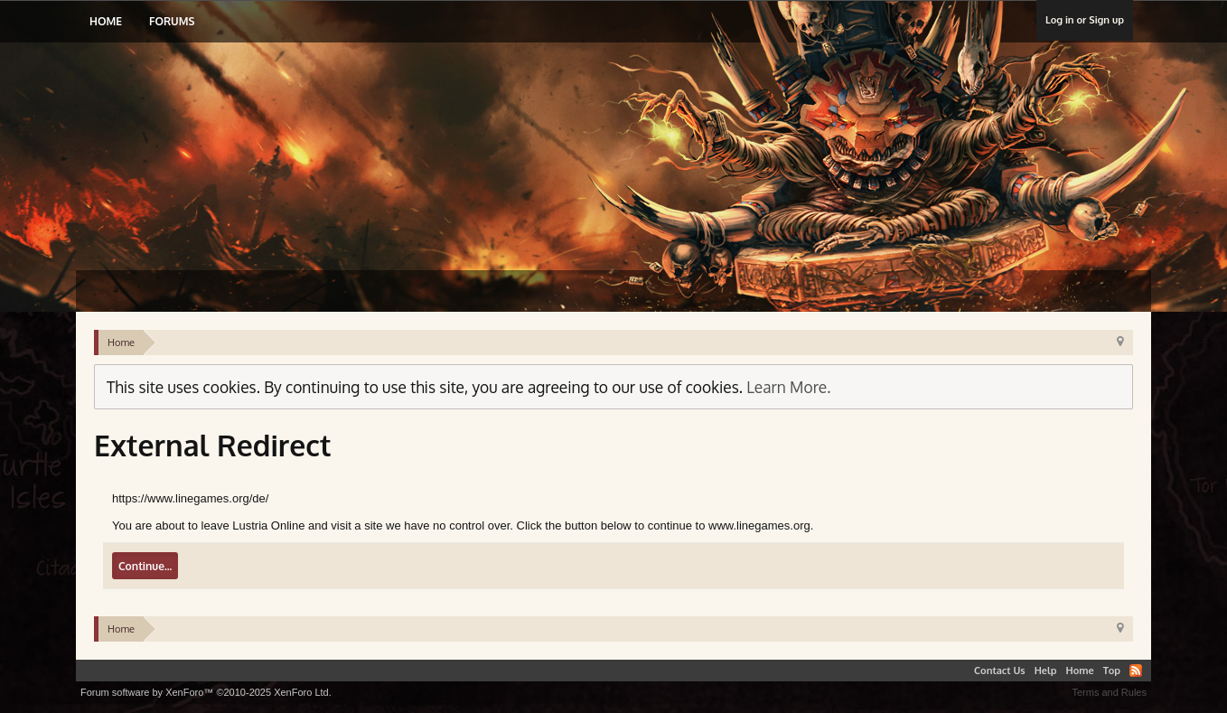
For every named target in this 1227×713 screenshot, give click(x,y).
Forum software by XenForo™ (206, 692)
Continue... (145, 566)
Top (1111, 670)
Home (105, 21)
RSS (1135, 670)
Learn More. (788, 387)
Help (1046, 670)
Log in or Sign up (1084, 20)
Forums (171, 21)
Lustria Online (268, 139)
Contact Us (1000, 670)
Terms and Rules (1109, 692)
